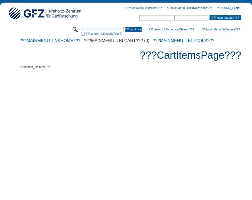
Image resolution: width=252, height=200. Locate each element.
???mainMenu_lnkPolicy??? (143, 7)
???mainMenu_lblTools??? (183, 41)
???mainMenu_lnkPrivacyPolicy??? (189, 7)
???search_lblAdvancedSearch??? (171, 29)
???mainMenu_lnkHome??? (50, 41)
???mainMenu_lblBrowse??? (221, 29)
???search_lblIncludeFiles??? (104, 33)
